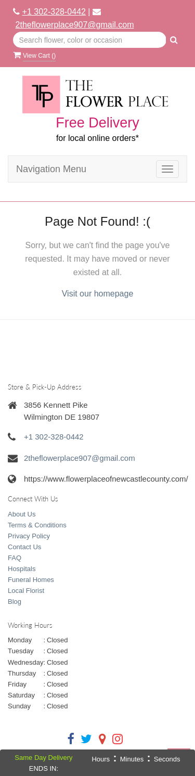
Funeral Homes (31, 580)
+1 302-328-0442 (54, 11)
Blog (14, 601)
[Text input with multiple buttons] (90, 40)
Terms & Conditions (37, 525)
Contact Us (24, 547)
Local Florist (26, 590)
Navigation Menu (51, 169)
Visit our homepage (98, 293)
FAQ (14, 558)
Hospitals (21, 569)
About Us (21, 514)
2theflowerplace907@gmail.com (75, 24)
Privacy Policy (29, 536)
